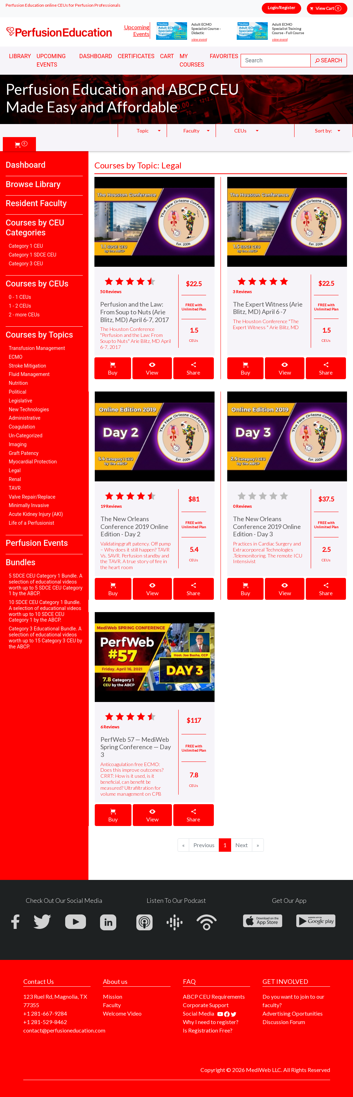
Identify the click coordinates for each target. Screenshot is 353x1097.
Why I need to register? (211, 1021)
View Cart (328, 8)
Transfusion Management (37, 348)
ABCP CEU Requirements (214, 996)
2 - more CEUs (24, 315)
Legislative (20, 400)
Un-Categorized (26, 435)
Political (17, 392)
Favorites (224, 56)
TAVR (15, 488)
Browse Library (33, 184)
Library (20, 56)
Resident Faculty (36, 203)
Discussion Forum (283, 1021)
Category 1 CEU (26, 246)
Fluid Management (29, 374)
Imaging (18, 444)
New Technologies (29, 409)
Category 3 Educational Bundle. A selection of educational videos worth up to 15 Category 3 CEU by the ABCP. (45, 637)
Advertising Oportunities (292, 1013)
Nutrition (18, 383)
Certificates (136, 56)
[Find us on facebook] (227, 1013)
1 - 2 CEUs (20, 306)
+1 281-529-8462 (45, 1021)
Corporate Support (206, 1005)
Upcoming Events (136, 30)
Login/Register (281, 7)
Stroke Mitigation (27, 366)
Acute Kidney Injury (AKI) (36, 514)
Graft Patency (24, 453)
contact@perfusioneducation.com (64, 1030)
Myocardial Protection (33, 461)
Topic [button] (142, 131)
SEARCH (328, 60)
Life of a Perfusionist (31, 523)
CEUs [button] (240, 131)
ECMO (16, 357)
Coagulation (22, 427)
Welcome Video (122, 1013)
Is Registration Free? (208, 1030)
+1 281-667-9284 (45, 1013)
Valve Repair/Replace (32, 497)
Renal (15, 479)
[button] (21, 144)
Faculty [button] (191, 131)
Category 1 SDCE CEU (32, 255)
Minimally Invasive (29, 505)
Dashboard (95, 56)
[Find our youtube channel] (220, 1013)
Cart (167, 56)
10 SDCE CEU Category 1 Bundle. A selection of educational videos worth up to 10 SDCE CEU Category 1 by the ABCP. (45, 611)
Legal (15, 470)
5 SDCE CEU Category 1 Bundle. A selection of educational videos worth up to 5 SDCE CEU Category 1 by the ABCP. (45, 584)
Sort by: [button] (323, 131)
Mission (112, 996)
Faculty (112, 1005)
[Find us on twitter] (233, 1013)
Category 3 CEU (26, 263)
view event (199, 39)
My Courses (192, 60)
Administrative (25, 418)
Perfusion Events (37, 543)
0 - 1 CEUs (20, 297)
